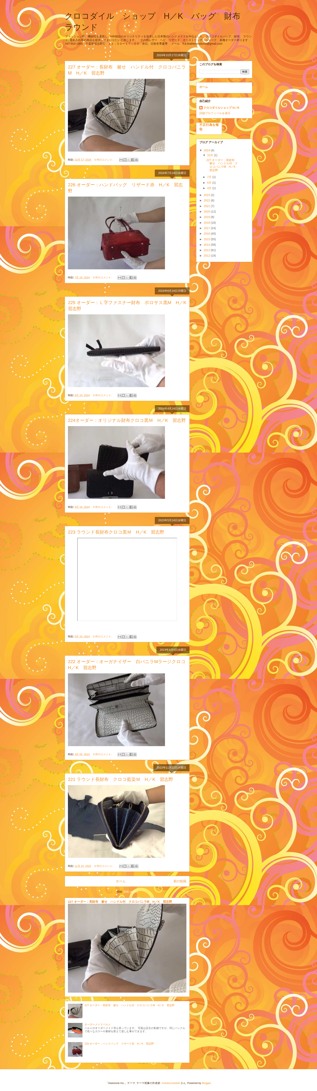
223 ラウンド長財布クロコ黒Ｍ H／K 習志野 (116, 532)
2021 (207, 206)
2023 (207, 195)
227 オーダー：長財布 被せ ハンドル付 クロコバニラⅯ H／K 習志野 (120, 901)
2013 (207, 250)
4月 (209, 188)
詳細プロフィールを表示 (214, 113)
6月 (209, 182)
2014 (207, 244)
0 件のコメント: (104, 159)
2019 (207, 217)
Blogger (206, 1083)
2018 (207, 222)
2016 (207, 233)
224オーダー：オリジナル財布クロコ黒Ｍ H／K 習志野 (127, 420)
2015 (207, 239)
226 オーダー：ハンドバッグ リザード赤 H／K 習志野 (119, 1043)
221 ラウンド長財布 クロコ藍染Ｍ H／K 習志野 (120, 779)
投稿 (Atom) (130, 891)
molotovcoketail (171, 1083)
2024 (207, 150)
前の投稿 (179, 881)
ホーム (121, 881)
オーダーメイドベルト (98, 1024)
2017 (207, 228)
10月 (210, 155)
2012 (207, 255)
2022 (207, 200)
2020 (207, 211)
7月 (209, 177)
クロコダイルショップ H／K (221, 107)
